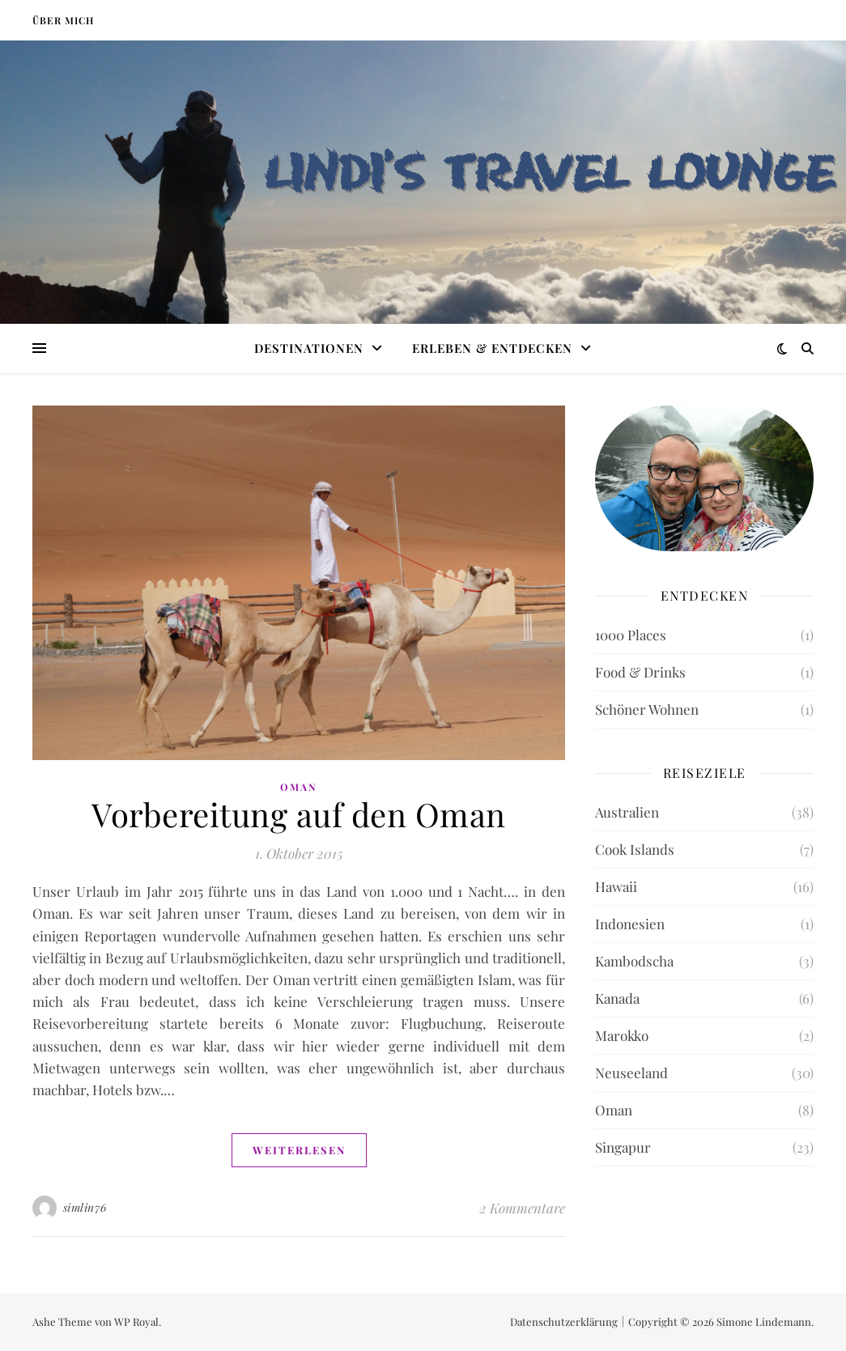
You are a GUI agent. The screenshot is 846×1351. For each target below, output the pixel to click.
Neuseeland (631, 1072)
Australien (627, 812)
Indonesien (630, 924)
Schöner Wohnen (647, 709)
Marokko (621, 1035)
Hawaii (616, 886)
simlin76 (85, 1207)
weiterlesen (299, 1150)
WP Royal (136, 1321)
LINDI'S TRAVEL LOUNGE (550, 171)
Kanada (617, 998)
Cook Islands (634, 849)
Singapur (623, 1147)
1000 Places (630, 635)
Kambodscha (634, 961)
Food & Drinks (640, 672)
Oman (298, 786)
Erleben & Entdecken (492, 348)
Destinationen (308, 348)
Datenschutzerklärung (564, 1321)
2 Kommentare (522, 1208)
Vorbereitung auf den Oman (298, 813)
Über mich (63, 20)
